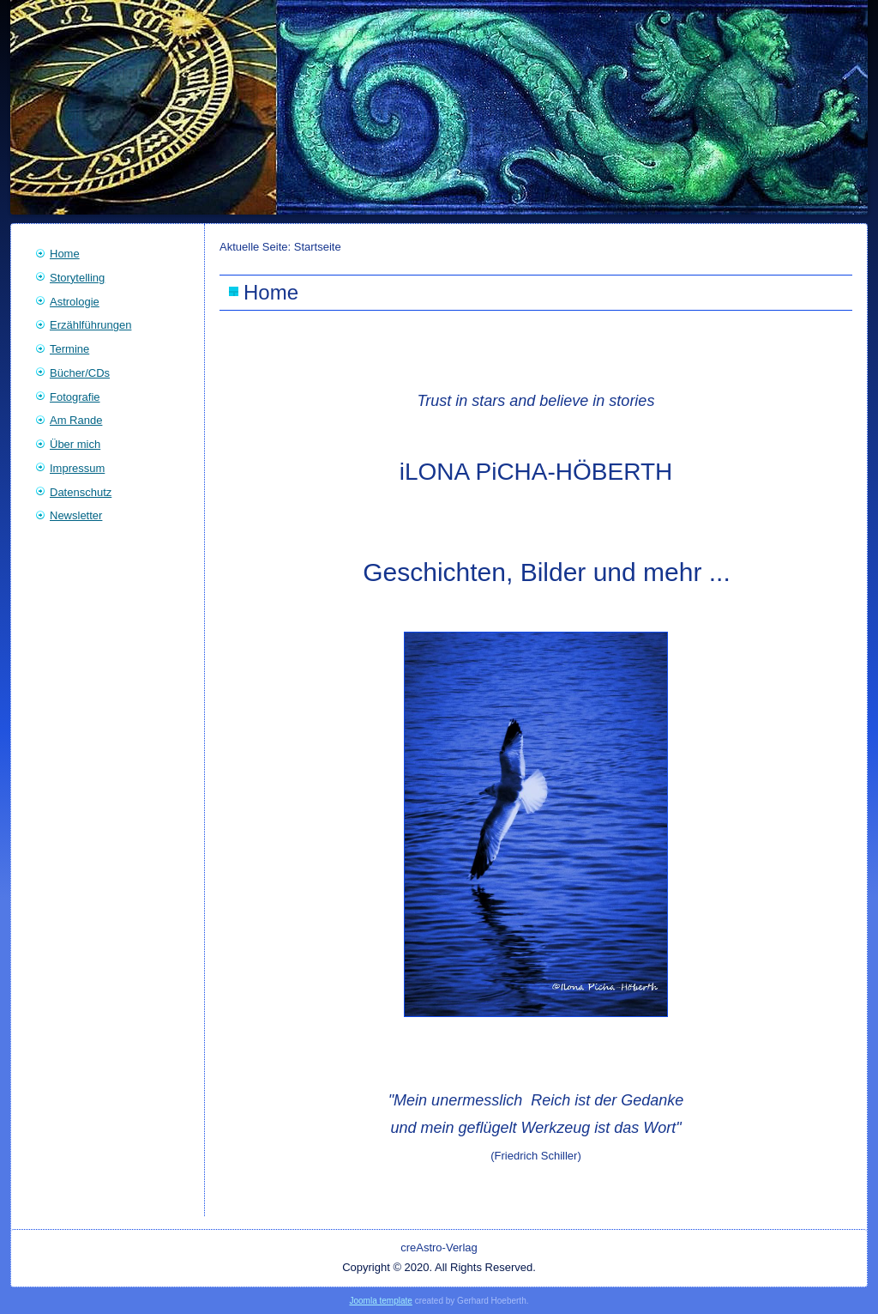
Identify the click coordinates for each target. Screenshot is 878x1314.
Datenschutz (80, 492)
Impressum (77, 468)
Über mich (75, 444)
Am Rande (76, 420)
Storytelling (77, 277)
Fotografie (75, 397)
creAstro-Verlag (439, 1247)
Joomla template (380, 1300)
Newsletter (76, 515)
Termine (69, 348)
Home (65, 253)
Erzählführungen (90, 324)
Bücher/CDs (80, 372)
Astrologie (74, 301)
